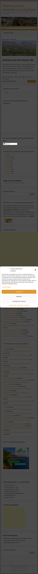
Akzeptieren (19, 291)
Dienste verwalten (7, 287)
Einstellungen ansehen (19, 301)
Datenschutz (20, 305)
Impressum (26, 305)
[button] (35, 270)
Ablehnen (19, 296)
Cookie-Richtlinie (13, 305)
